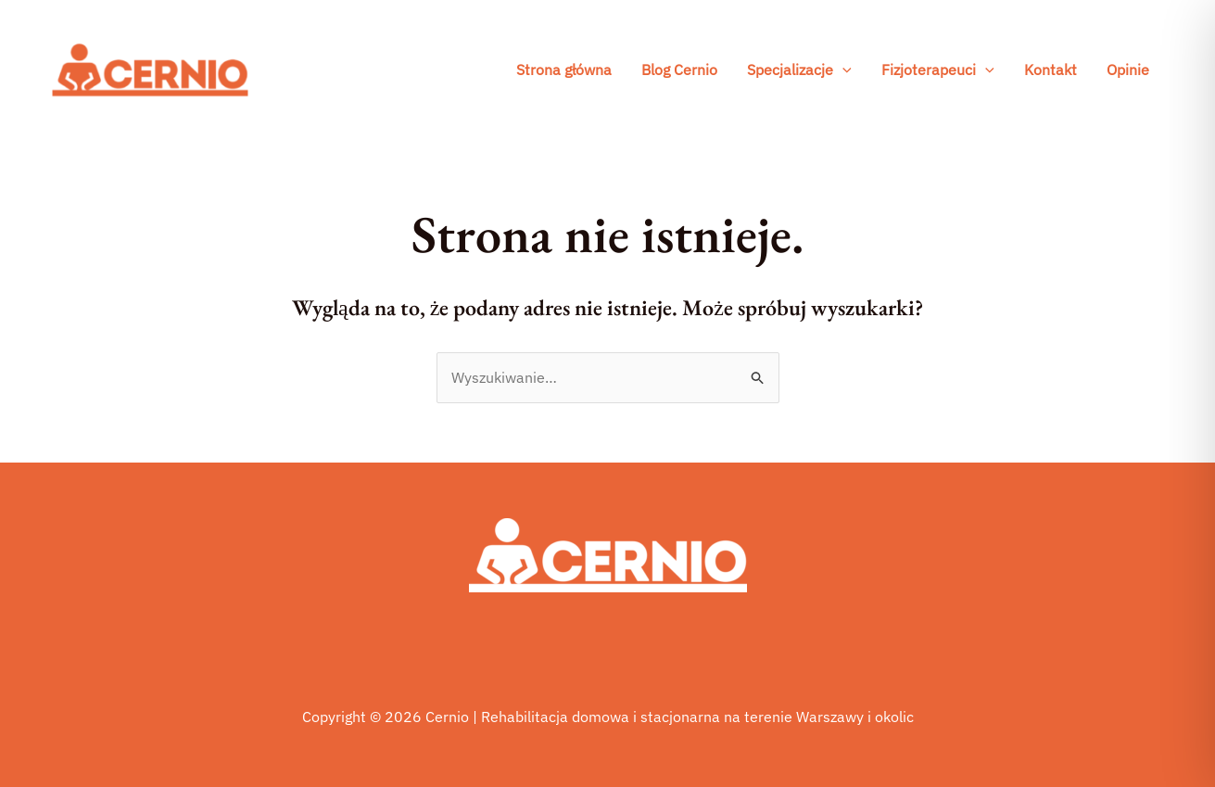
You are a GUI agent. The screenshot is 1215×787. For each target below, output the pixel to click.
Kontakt (1050, 69)
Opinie (1128, 69)
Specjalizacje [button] (799, 69)
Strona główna (564, 69)
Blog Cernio (679, 69)
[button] (842, 69)
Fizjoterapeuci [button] (937, 69)
